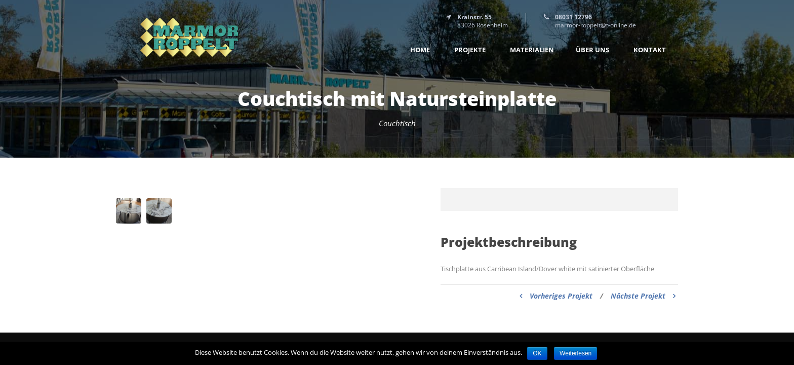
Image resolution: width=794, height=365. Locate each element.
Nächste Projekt (643, 296)
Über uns (592, 50)
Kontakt (649, 50)
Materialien (532, 50)
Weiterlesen (575, 353)
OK (537, 353)
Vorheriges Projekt (556, 296)
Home (420, 50)
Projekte (470, 50)
